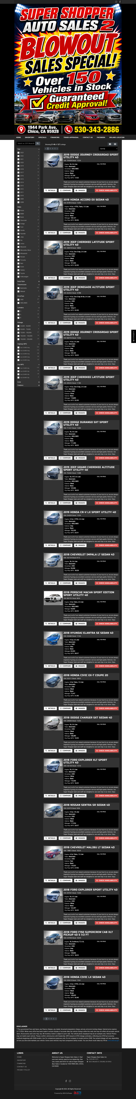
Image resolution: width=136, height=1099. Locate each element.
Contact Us (88, 137)
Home (18, 137)
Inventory (29, 137)
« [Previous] (45, 148)
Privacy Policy (23, 1070)
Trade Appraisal (71, 137)
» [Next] (57, 148)
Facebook (101, 137)
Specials (42, 137)
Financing (55, 137)
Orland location (116, 137)
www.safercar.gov (113, 1040)
